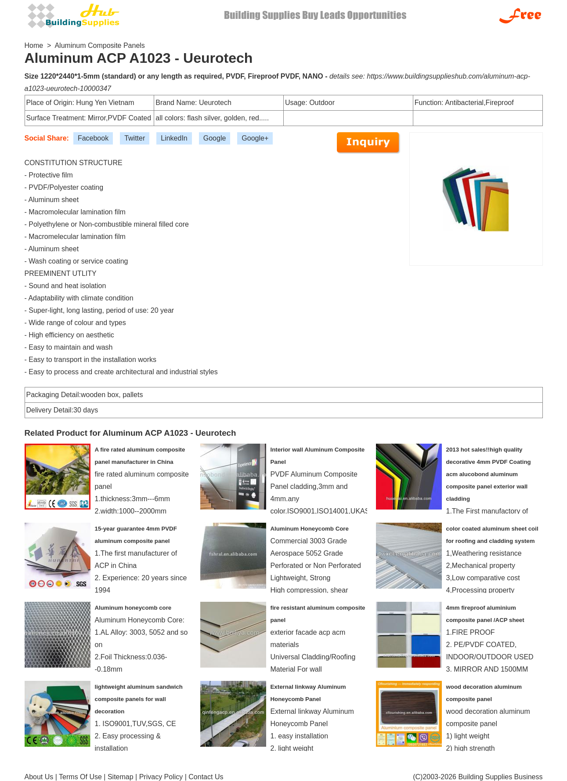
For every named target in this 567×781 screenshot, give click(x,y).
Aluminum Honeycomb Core (310, 528)
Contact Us (205, 777)
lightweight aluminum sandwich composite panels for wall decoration (139, 699)
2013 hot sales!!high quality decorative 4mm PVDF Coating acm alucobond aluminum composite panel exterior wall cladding (488, 474)
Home (34, 45)
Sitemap (121, 777)
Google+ (255, 138)
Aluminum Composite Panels (99, 45)
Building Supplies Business (500, 777)
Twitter (134, 138)
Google (214, 138)
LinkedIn (174, 138)
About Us (39, 777)
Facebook (93, 138)
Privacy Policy (161, 777)
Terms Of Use (80, 777)
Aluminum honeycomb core (133, 607)
